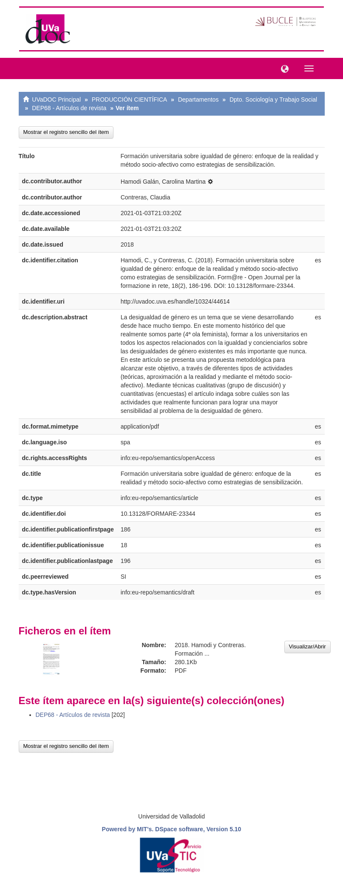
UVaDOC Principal (56, 99)
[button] (282, 68)
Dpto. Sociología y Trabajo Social (273, 99)
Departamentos (198, 99)
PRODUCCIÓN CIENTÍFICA (129, 99)
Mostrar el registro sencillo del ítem (66, 132)
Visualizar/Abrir (307, 646)
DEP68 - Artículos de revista (69, 108)
